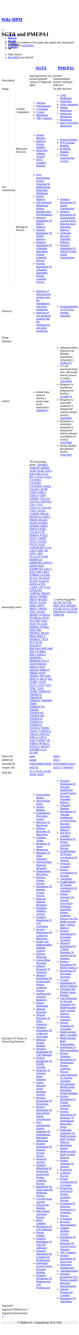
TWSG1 (33, 731)
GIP (46, 550)
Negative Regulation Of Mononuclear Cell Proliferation (44, 1281)
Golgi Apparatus (69, 104)
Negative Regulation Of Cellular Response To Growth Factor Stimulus (68, 951)
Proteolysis (66, 1169)
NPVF (40, 605)
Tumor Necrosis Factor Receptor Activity (41, 1088)
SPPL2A (34, 679)
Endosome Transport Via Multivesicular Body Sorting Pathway (68, 1136)
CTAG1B (46, 507)
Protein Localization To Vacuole (68, 872)
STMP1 (33, 682)
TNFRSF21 (35, 725)
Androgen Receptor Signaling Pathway (65, 238)
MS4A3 (33, 596)
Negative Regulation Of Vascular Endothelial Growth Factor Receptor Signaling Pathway (68, 791)
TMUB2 (34, 709)
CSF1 (32, 504)
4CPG (39, 771)
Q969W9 (68, 767)
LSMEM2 (35, 593)
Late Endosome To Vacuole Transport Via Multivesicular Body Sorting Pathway (68, 1006)
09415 (56, 760)
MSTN (33, 599)
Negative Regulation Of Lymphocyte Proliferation (44, 1255)
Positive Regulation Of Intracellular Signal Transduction (44, 1113)
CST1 (39, 504)
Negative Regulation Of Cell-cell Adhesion (44, 1243)
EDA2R (42, 519)
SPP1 (48, 676)
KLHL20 (44, 581)
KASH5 (46, 575)
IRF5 (46, 571)
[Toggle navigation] (2, 30)
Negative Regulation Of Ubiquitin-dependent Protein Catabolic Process (44, 251)
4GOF (40, 774)
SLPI (42, 666)
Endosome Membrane (66, 115)
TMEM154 (44, 691)
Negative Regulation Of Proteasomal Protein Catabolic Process (44, 983)
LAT (40, 587)
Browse (12, 38)
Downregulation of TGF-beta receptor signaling (69, 311)
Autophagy (66, 878)
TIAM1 (33, 691)
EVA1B (33, 532)
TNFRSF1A (36, 721)
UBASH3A (59, 611)
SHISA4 (41, 663)
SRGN (43, 679)
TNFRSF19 (35, 718)
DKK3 (46, 516)
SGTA (41, 68)
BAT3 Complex (41, 1222)
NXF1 (32, 611)
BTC (32, 477)
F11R (41, 532)
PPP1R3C (34, 633)
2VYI (32, 771)
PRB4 (32, 636)
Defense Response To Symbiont (43, 969)
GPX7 (32, 553)
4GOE (32, 774)
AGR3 (40, 470)
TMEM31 (34, 700)
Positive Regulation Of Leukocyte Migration (44, 934)
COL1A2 (45, 498)
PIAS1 (33, 624)
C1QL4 (47, 477)
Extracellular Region (43, 796)
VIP (47, 740)
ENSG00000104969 (40, 763)
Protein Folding (40, 1234)
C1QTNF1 (35, 480)
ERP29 (33, 529)
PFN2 (46, 617)
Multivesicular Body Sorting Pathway (68, 1154)
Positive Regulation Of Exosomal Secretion (68, 935)
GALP (32, 550)
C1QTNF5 (35, 483)
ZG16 (43, 749)
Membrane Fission (66, 1147)
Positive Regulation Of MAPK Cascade (44, 1062)
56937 (56, 756)
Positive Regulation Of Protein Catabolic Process (68, 1102)
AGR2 (33, 470)
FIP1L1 (33, 538)
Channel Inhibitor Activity (65, 1230)
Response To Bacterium (43, 824)
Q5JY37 (57, 767)
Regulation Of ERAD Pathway (69, 984)
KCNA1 (33, 578)
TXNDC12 (45, 731)
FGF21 (44, 535)
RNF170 (34, 651)
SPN (41, 676)
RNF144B (47, 648)
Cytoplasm (42, 109)
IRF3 (40, 571)
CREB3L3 (46, 501)
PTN (45, 639)
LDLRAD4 (35, 590)
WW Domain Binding (67, 144)
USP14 (42, 737)
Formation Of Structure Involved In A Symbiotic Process (67, 1209)
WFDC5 (45, 746)
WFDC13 (34, 746)
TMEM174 (35, 694)
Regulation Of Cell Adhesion (44, 1228)
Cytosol (40, 112)
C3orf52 (46, 486)
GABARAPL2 (37, 547)
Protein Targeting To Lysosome (67, 1025)
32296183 (27, 45)
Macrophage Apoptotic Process (43, 1214)
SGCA (45, 660)
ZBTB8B (34, 749)
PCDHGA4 (35, 617)
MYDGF (43, 599)
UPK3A (33, 737)
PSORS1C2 (35, 639)
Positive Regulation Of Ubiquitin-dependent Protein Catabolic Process (44, 272)
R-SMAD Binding (65, 150)
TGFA (40, 688)
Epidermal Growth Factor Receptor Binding (44, 1268)
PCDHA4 (44, 614)
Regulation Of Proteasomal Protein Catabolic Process (68, 1065)
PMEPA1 (66, 68)
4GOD (47, 771)
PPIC (39, 630)
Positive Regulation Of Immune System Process (44, 1149)
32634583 (65, 381)
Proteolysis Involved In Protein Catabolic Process (66, 1194)
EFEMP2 (34, 526)
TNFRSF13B (36, 715)
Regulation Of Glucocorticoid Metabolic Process (44, 1191)
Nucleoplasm (43, 105)
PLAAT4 (42, 624)
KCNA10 (44, 578)
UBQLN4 (58, 614)
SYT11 (33, 685)
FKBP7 (42, 538)
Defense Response (41, 955)
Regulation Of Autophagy (68, 1300)
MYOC (33, 602)
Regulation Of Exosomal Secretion (68, 973)
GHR (40, 550)
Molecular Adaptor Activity (42, 153)
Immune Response (41, 1010)
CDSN (42, 495)
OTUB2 (57, 608)
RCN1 (38, 642)
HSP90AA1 (35, 559)
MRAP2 (45, 593)
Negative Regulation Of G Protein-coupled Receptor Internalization (69, 1280)
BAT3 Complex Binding (41, 162)
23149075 (65, 396)
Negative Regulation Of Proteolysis (44, 1100)
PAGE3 (41, 611)
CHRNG (34, 498)
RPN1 (43, 651)
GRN (40, 553)
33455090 (65, 418)
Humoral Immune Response (41, 901)
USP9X (40, 740)
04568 (32, 760)
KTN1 (42, 584)
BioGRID (13, 57)
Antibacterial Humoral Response (43, 996)
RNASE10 (35, 645)
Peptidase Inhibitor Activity (41, 910)
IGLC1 (48, 568)
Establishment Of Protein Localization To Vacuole (68, 856)
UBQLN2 (44, 734)
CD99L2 (41, 492)
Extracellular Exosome (43, 961)
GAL (49, 547)
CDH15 (33, 495)
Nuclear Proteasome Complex (66, 1292)
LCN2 (46, 587)
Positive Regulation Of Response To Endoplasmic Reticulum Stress (68, 1119)
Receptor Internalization (68, 1223)
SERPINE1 (35, 657)
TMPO (33, 703)
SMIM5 (33, 672)
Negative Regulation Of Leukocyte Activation (44, 1032)
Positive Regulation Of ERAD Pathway (69, 964)
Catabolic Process (65, 1174)
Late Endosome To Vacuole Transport (68, 1077)
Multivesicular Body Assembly (68, 1033)
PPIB (32, 630)
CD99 (32, 492)
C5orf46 (33, 489)
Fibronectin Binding (42, 1206)
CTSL (32, 510)
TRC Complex (44, 118)
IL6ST (32, 571)
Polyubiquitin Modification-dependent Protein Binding (68, 1089)
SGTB (32, 663)
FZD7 (42, 544)
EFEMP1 (42, 522)
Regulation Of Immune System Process (44, 891)
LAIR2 (33, 587)
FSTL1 (33, 541)
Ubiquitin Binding (65, 807)
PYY (32, 642)
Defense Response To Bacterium (43, 831)
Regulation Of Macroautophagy (69, 1049)
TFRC (32, 688)
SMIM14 (44, 669)
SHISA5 (34, 666)
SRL (50, 679)
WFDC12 (44, 743)
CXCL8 (41, 510)
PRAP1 (45, 633)
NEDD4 (71, 605)
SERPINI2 (35, 660)
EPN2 (56, 605)
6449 (32, 756)
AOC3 (48, 470)
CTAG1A (34, 507)
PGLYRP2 (35, 620)
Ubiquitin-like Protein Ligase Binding (68, 992)
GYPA (44, 556)
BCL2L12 (42, 473)
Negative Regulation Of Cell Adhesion (44, 1051)
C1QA (38, 477)
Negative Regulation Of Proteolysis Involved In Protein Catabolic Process (44, 1174)
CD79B (43, 489)
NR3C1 (33, 608)
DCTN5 (57, 602)
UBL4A (33, 734)
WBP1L (33, 743)
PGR (44, 620)
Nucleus (40, 102)
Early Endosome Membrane (69, 124)
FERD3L (34, 535)
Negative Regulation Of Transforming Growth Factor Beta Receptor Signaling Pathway (68, 220)
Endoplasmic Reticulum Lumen (43, 816)
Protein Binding (40, 137)
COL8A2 (34, 501)
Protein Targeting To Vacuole (67, 1163)
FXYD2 (42, 541)
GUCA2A (34, 556)
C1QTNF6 (35, 486)
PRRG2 (41, 636)
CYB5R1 (34, 513)
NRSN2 (42, 608)
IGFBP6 (33, 568)
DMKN (33, 519)
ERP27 (44, 526)
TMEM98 (46, 700)
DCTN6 (67, 602)
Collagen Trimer (41, 839)
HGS (63, 605)
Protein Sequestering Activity (67, 157)
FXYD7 (33, 544)
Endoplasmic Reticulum (43, 873)
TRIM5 (45, 728)
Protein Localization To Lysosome (68, 1181)
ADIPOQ (34, 467)
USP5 (32, 740)
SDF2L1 (41, 654)
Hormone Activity (41, 1161)
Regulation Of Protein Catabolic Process (68, 844)
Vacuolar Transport (65, 1018)
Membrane (42, 115)
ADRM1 (45, 467)
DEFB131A (35, 516)
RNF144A (35, 648)
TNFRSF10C (36, 712)
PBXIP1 (33, 614)
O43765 (33, 767)
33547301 (65, 454)
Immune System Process (40, 880)
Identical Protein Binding (41, 144)
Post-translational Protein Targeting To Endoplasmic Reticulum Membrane (43, 184)
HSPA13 (47, 562)
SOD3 (42, 672)
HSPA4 (33, 565)
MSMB (43, 596)
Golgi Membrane (66, 97)
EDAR (33, 522)
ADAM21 (42, 464)
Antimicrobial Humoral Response (44, 865)
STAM (73, 608)
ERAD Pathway (41, 198)
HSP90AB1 (35, 562)
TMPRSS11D (36, 706)
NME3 (33, 605)
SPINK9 (34, 676)
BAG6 (33, 473)
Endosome (66, 101)
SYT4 (41, 685)
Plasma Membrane (66, 109)
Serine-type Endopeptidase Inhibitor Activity (44, 946)
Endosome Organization (67, 1266)
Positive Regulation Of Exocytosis (68, 1258)
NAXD (42, 602)
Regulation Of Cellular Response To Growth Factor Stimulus (68, 1243)
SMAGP (34, 669)
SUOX (42, 682)
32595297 (65, 363)
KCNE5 (33, 581)
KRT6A (33, 584)
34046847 (41, 410)
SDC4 (32, 654)
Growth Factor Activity (44, 1200)
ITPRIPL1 (35, 575)
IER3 (41, 565)
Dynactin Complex (65, 865)
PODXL (44, 627)
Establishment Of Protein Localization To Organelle (68, 886)
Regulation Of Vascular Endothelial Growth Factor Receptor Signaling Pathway (68, 820)
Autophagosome (69, 1270)
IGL (41, 568)
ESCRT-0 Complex (65, 834)
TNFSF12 (34, 728)
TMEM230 (35, 697)
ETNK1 (42, 529)
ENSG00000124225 (64, 763)
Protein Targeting (65, 1055)
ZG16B (33, 752)
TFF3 (48, 685)
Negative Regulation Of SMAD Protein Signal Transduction (68, 251)
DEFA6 (44, 513)
